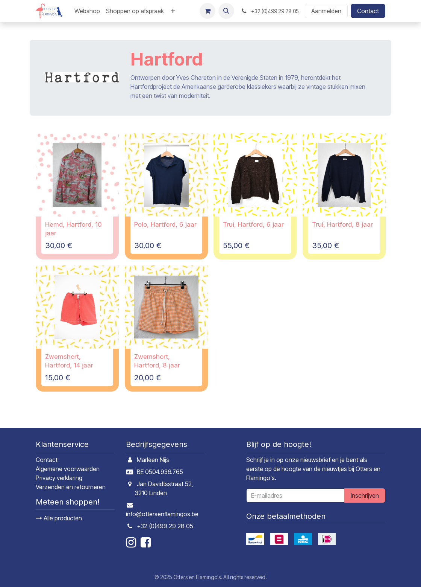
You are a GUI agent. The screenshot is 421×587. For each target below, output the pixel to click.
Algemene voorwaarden (68, 469)
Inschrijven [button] (365, 495)
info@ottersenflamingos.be (162, 514)
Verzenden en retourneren (71, 487)
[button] (226, 11)
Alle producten (59, 518)
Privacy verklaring (59, 478)
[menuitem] (87, 10)
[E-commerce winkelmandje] (207, 11)
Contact (368, 11)
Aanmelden (326, 11)
